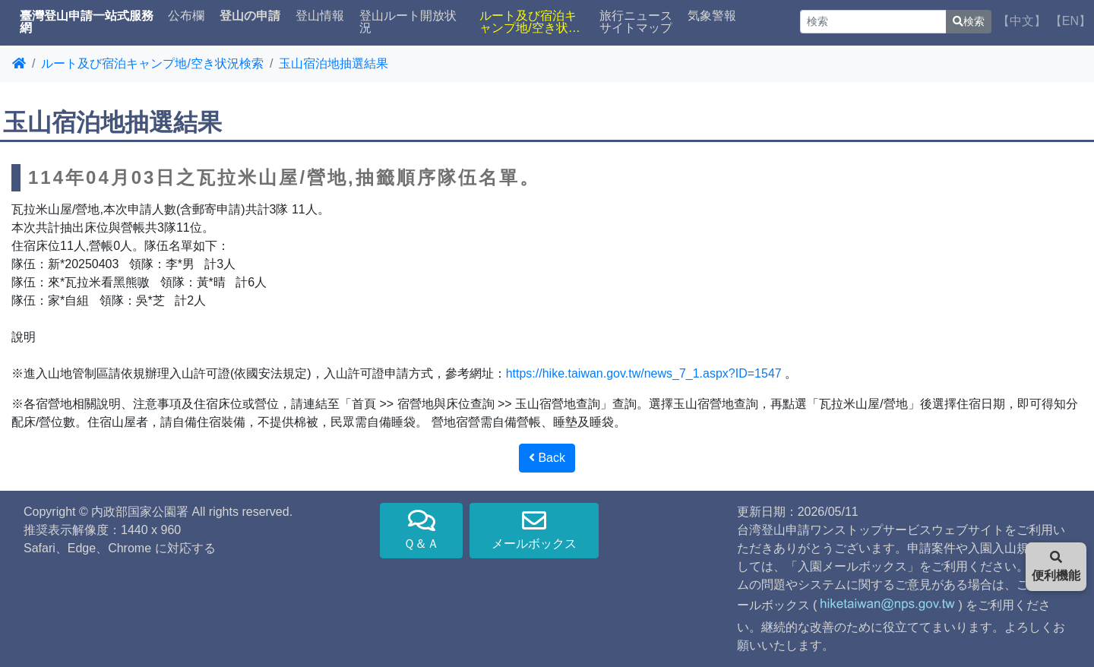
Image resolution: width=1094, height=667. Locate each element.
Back (547, 457)
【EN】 (1070, 20)
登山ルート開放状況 (408, 22)
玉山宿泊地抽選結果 (333, 63)
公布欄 (186, 16)
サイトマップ (635, 28)
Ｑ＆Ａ (421, 529)
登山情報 (320, 16)
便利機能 (1056, 566)
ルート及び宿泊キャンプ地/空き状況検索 (529, 22)
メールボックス (534, 529)
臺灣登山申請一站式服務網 (86, 22)
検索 (969, 21)
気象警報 (712, 16)
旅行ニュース (635, 16)
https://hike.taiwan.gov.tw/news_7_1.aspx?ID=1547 (644, 373)
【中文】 (1022, 20)
